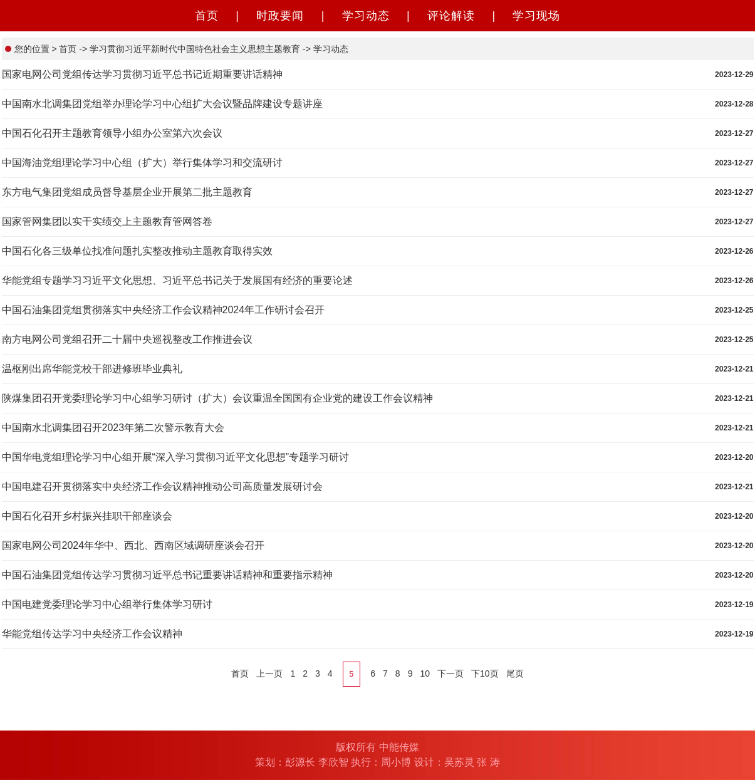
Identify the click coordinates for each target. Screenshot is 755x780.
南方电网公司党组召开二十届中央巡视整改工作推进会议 (127, 339)
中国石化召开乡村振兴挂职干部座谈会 (87, 516)
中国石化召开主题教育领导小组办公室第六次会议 (112, 133)
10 (425, 673)
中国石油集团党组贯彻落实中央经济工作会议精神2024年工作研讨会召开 (163, 309)
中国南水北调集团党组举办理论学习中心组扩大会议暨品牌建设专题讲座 (162, 103)
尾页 (515, 673)
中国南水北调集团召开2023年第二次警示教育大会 (113, 427)
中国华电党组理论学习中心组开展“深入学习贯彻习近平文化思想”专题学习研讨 (176, 457)
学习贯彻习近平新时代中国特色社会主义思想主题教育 (193, 49)
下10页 (485, 673)
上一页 (269, 673)
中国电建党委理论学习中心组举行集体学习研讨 (107, 604)
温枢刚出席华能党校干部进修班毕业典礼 (92, 368)
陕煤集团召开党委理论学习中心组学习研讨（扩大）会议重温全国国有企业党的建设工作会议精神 (217, 398)
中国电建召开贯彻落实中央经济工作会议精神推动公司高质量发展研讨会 (162, 486)
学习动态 (366, 15)
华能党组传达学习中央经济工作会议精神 (92, 633)
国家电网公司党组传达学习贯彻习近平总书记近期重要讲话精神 (142, 74)
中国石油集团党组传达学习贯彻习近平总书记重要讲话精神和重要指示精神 (167, 574)
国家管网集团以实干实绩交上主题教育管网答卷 (107, 221)
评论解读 (451, 15)
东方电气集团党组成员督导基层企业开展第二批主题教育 (127, 192)
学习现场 (536, 15)
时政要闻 (280, 15)
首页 (207, 15)
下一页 (450, 673)
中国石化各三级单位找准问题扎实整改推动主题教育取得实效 (137, 251)
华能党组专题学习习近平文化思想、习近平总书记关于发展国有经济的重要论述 (177, 280)
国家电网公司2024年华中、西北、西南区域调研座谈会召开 (133, 545)
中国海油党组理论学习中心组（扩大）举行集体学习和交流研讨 (142, 162)
